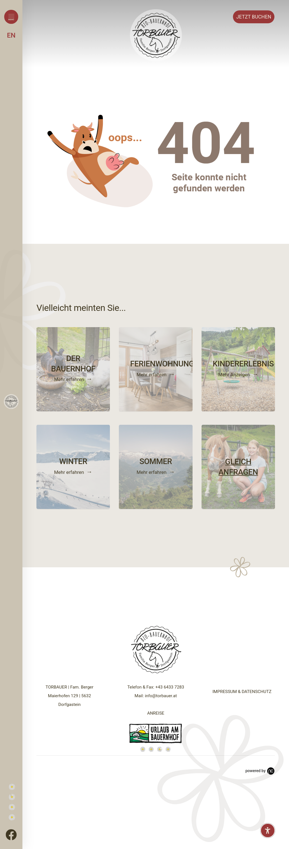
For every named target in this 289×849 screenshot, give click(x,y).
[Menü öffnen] (11, 17)
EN (11, 35)
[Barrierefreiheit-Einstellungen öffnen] (267, 830)
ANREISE (155, 713)
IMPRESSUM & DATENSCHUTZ (241, 691)
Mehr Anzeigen (234, 374)
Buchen (253, 17)
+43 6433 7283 (169, 687)
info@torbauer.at (161, 695)
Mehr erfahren (69, 379)
